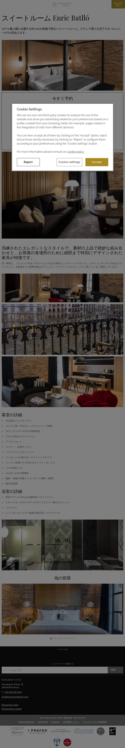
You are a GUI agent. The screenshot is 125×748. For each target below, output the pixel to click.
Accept (97, 162)
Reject (28, 162)
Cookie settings (69, 162)
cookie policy (75, 151)
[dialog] (62, 137)
